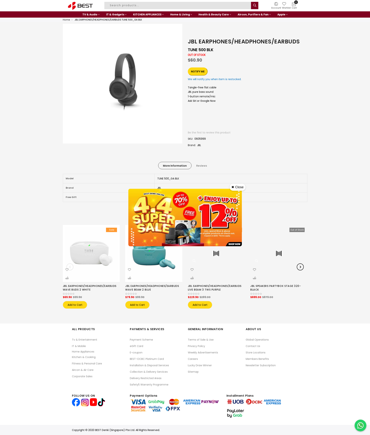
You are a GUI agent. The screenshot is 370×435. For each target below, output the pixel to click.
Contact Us (253, 346)
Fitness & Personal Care (87, 363)
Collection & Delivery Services (149, 372)
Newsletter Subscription (261, 365)
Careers (193, 359)
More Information (175, 166)
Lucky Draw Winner (200, 365)
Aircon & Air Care (83, 370)
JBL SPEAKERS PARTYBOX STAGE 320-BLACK (275, 287)
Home (66, 19)
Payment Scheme (141, 340)
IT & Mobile (79, 346)
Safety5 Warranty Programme (149, 384)
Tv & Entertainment (84, 340)
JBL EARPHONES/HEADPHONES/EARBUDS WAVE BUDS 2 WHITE (89, 287)
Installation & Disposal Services (149, 365)
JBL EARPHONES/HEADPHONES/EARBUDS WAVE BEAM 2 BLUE (152, 287)
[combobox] (178, 5)
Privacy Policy (196, 346)
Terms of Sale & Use (201, 340)
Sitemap (193, 372)
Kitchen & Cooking (84, 357)
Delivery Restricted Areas (145, 378)
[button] (67, 270)
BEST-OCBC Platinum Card (147, 359)
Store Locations (255, 352)
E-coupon (136, 352)
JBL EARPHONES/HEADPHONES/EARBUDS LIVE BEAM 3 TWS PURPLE (214, 287)
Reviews (201, 166)
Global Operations (257, 340)
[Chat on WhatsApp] (360, 425)
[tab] (174, 165)
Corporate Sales (82, 376)
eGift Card (136, 346)
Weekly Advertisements (203, 352)
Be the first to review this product (209, 132)
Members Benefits (257, 359)
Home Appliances (83, 351)
